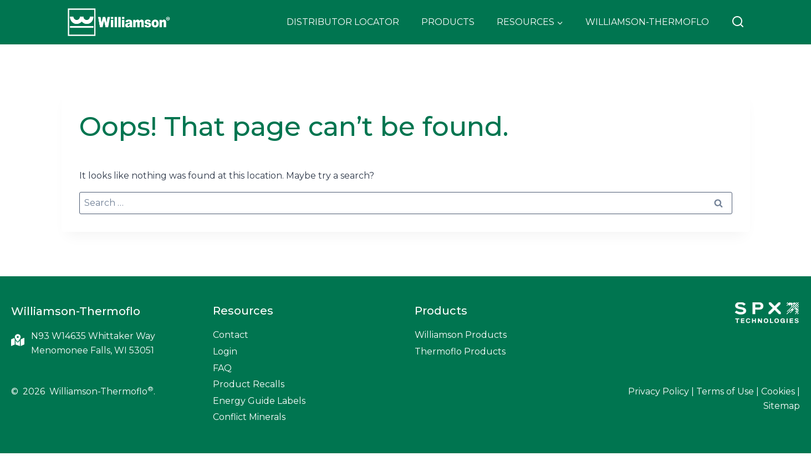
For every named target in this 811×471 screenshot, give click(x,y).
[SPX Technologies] (766, 314)
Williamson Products (461, 335)
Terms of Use (725, 391)
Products (448, 22)
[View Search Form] (738, 22)
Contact (230, 335)
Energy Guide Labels (259, 401)
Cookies (778, 391)
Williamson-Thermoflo (647, 22)
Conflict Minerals (249, 417)
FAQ (222, 368)
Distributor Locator (343, 22)
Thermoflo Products (460, 351)
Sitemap (781, 406)
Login (225, 351)
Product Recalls (248, 384)
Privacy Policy (658, 391)
